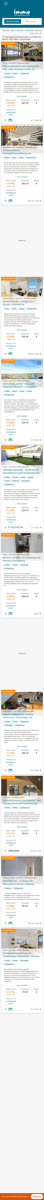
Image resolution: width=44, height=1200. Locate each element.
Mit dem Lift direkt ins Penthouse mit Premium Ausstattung (21, 559)
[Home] (22, 12)
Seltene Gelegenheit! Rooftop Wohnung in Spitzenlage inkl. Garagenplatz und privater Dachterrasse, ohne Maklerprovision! (22, 716)
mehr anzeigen (22, 96)
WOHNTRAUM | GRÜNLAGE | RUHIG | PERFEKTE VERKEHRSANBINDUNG (18, 303)
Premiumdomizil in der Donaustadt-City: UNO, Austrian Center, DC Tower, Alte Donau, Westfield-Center (21, 68)
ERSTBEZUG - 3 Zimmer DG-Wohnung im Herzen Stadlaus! (18, 882)
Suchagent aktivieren (22, 1018)
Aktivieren (37, 1196)
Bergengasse (7, 1189)
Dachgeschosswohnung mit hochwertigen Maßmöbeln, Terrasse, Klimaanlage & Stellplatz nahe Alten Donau (21, 955)
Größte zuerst (34, 33)
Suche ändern (12, 21)
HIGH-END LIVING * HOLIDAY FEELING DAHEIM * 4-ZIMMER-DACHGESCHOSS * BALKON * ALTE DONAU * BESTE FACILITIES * (21, 386)
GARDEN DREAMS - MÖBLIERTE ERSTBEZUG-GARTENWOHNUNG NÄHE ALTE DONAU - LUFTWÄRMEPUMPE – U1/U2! (21, 472)
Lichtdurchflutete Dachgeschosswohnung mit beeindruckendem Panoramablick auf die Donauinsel (20, 152)
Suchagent (31, 21)
